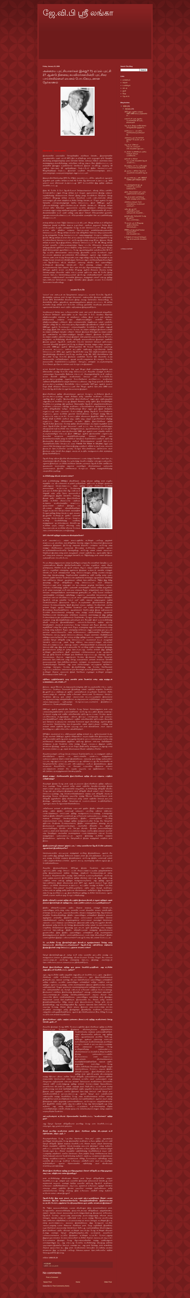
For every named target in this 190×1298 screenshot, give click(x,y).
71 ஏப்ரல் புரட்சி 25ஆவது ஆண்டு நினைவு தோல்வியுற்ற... (133, 225)
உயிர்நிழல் (126, 85)
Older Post (108, 1282)
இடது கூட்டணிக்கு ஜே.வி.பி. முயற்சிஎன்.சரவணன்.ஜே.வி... (135, 173)
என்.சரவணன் (53, 1266)
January (128, 109)
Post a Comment (52, 1277)
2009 (125, 106)
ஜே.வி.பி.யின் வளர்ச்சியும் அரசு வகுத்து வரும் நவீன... (135, 198)
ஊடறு (125, 88)
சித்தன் (125, 83)
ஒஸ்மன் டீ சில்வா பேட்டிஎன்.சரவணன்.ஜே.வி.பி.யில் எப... (135, 161)
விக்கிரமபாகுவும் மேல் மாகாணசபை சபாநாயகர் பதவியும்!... (134, 204)
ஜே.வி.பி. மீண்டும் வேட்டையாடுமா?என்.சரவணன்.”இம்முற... (134, 147)
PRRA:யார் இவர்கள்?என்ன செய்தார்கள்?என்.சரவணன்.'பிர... (134, 232)
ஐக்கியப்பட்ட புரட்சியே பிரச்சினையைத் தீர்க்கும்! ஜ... (134, 133)
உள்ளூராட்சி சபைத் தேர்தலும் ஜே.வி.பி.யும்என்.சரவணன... (135, 239)
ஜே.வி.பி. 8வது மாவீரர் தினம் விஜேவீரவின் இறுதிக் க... (135, 126)
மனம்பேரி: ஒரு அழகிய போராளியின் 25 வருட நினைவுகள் (133, 121)
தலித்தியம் (126, 80)
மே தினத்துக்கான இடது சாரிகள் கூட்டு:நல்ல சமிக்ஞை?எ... (133, 187)
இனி (124, 91)
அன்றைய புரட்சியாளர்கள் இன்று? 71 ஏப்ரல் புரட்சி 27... (134, 140)
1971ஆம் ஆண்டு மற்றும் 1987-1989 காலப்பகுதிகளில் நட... (135, 114)
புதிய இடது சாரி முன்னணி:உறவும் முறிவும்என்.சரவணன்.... (134, 211)
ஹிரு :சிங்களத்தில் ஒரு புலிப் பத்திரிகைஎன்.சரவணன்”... (135, 193)
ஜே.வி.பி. (126, 96)
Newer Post (47, 1282)
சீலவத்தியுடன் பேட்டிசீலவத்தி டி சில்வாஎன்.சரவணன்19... (135, 167)
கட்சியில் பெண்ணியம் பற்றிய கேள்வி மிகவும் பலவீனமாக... (135, 154)
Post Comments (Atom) (61, 1286)
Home (78, 1282)
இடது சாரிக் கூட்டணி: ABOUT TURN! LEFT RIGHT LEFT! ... (135, 180)
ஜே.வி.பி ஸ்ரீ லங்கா (78, 12)
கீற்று (124, 94)
